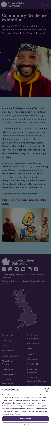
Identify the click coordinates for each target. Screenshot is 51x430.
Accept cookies (25, 419)
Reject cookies (25, 425)
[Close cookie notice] (47, 390)
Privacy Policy (14, 414)
